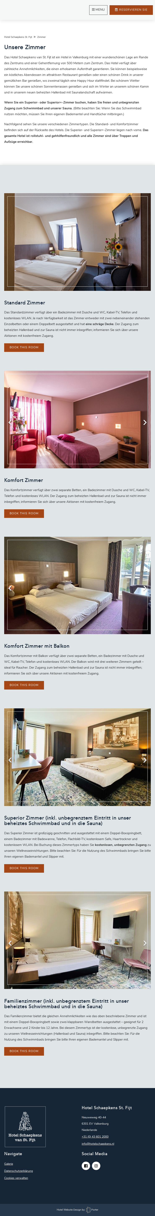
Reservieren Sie (131, 9)
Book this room (24, 347)
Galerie (8, 1164)
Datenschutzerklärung (18, 1171)
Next (142, 422)
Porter (92, 1210)
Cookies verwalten (16, 1178)
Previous (12, 422)
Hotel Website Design (69, 1210)
